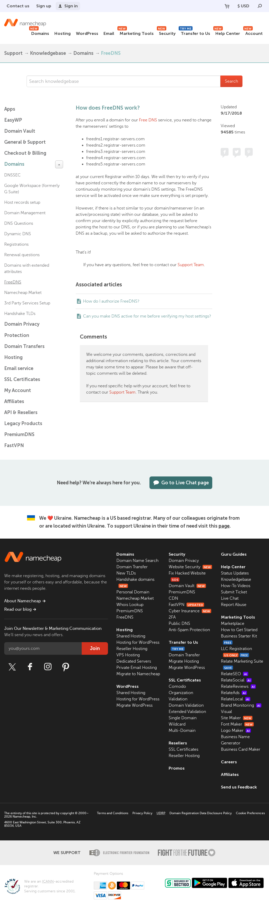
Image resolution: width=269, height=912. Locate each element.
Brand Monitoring (241, 705)
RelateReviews (238, 686)
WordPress (87, 33)
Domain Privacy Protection (21, 329)
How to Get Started (239, 629)
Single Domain (182, 718)
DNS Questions (18, 223)
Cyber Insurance (190, 611)
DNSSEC (12, 175)
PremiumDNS (19, 434)
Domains (39, 32)
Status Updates (235, 573)
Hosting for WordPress (137, 642)
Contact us (18, 5)
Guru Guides (234, 554)
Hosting (62, 33)
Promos (177, 768)
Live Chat (230, 598)
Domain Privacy (184, 560)
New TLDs (126, 573)
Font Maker (237, 724)
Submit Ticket (234, 592)
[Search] (260, 6)
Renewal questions (22, 255)
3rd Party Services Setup (27, 303)
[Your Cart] (227, 6)
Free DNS (148, 120)
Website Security (190, 567)
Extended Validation (187, 711)
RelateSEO (234, 674)
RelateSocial (236, 680)
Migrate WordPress (134, 705)
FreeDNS (111, 53)
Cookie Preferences (250, 813)
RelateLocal (235, 699)
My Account (17, 390)
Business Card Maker (240, 749)
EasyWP (13, 120)
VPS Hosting (128, 655)
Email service (18, 368)
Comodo (177, 686)
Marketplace (232, 623)
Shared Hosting (130, 636)
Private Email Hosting (136, 667)
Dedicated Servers (133, 661)
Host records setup (22, 202)
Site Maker (236, 718)
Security (166, 32)
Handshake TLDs (19, 313)
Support (13, 53)
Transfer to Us (194, 32)
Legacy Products (23, 423)
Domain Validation (186, 705)
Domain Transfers (24, 346)
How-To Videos (235, 585)
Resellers (178, 743)
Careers (229, 761)
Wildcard (177, 724)
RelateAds (234, 692)
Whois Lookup (129, 604)
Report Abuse (233, 604)
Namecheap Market (23, 292)
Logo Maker (236, 730)
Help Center (226, 32)
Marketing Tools (135, 32)
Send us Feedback (239, 787)
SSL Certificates (22, 379)
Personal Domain (132, 592)
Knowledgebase (48, 53)
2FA (172, 617)
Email (109, 33)
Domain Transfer (132, 567)
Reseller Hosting (131, 648)
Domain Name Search (137, 560)
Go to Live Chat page (181, 483)
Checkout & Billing (25, 153)
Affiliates (14, 401)
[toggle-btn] (59, 164)
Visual (226, 711)
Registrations (16, 244)
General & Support (25, 142)
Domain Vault (19, 131)
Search (231, 81)
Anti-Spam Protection (189, 629)
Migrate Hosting (184, 661)
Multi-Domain (182, 730)
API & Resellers (21, 412)
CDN (173, 598)
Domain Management (24, 213)
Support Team (191, 264)
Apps (9, 109)
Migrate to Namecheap (138, 674)
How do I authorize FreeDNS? (111, 301)
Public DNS (179, 623)
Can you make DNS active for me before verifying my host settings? (147, 316)
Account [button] (253, 32)
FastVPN (14, 445)
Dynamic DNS (17, 234)
